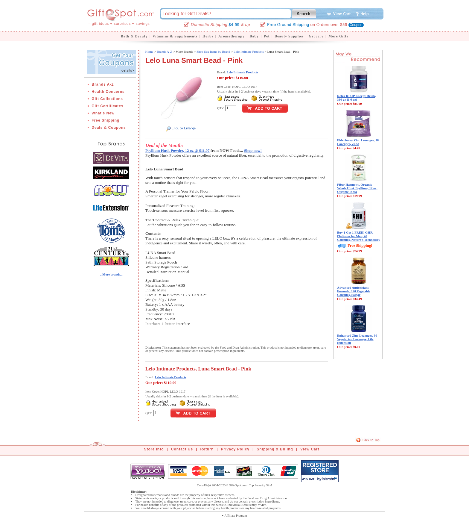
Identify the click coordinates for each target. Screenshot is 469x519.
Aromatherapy (231, 36)
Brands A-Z (103, 84)
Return (207, 449)
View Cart (309, 449)
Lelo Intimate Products (249, 51)
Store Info (154, 449)
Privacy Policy (235, 449)
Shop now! (253, 150)
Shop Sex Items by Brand (213, 51)
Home (149, 51)
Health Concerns (108, 92)
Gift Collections (107, 99)
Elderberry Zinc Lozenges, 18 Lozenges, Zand (358, 142)
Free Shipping (105, 120)
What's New (103, 113)
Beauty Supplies (289, 36)
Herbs (207, 36)
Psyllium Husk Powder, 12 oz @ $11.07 (177, 150)
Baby (254, 36)
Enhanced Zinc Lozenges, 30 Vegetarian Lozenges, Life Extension (357, 339)
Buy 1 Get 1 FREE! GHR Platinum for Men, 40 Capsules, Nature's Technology (358, 236)
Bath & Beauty (134, 36)
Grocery (316, 36)
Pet (267, 36)
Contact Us (182, 449)
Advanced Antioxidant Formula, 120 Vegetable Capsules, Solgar (353, 291)
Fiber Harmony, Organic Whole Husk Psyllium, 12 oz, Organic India (357, 188)
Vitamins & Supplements (175, 36)
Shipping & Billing (275, 449)
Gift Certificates (107, 106)
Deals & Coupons (109, 127)
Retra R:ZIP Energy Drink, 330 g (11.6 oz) (356, 97)
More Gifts (338, 36)
